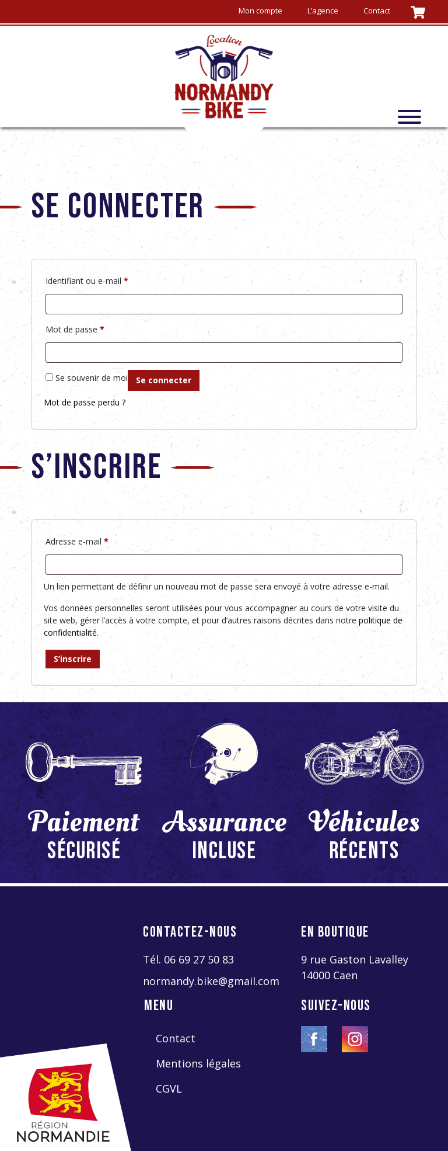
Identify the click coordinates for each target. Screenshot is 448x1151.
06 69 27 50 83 (199, 959)
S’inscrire (73, 658)
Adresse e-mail (77, 540)
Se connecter (163, 380)
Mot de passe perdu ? (84, 402)
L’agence (322, 10)
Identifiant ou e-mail (87, 279)
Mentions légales (198, 1063)
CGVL (169, 1088)
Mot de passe (75, 328)
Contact (376, 10)
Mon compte (260, 10)
